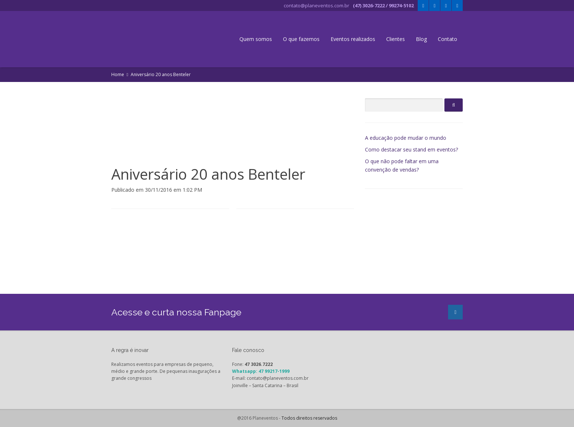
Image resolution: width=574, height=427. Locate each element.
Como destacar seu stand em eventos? (411, 149)
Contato (447, 38)
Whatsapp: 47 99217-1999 (261, 371)
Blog (421, 38)
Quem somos (255, 38)
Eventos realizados (353, 38)
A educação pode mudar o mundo (405, 137)
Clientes (395, 38)
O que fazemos (301, 38)
